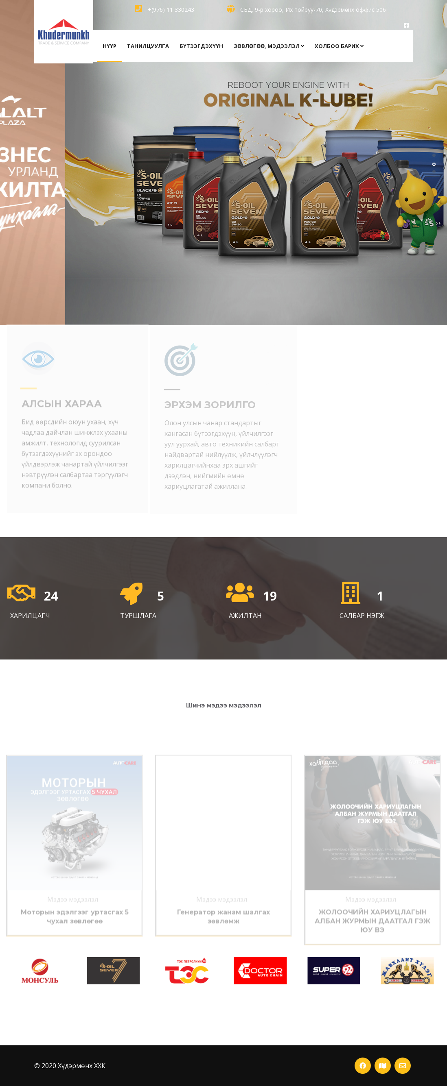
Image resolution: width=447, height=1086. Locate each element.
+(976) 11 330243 (164, 9)
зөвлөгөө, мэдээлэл (269, 46)
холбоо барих (339, 46)
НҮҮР (109, 46)
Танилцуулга (148, 46)
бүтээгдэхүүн (201, 46)
